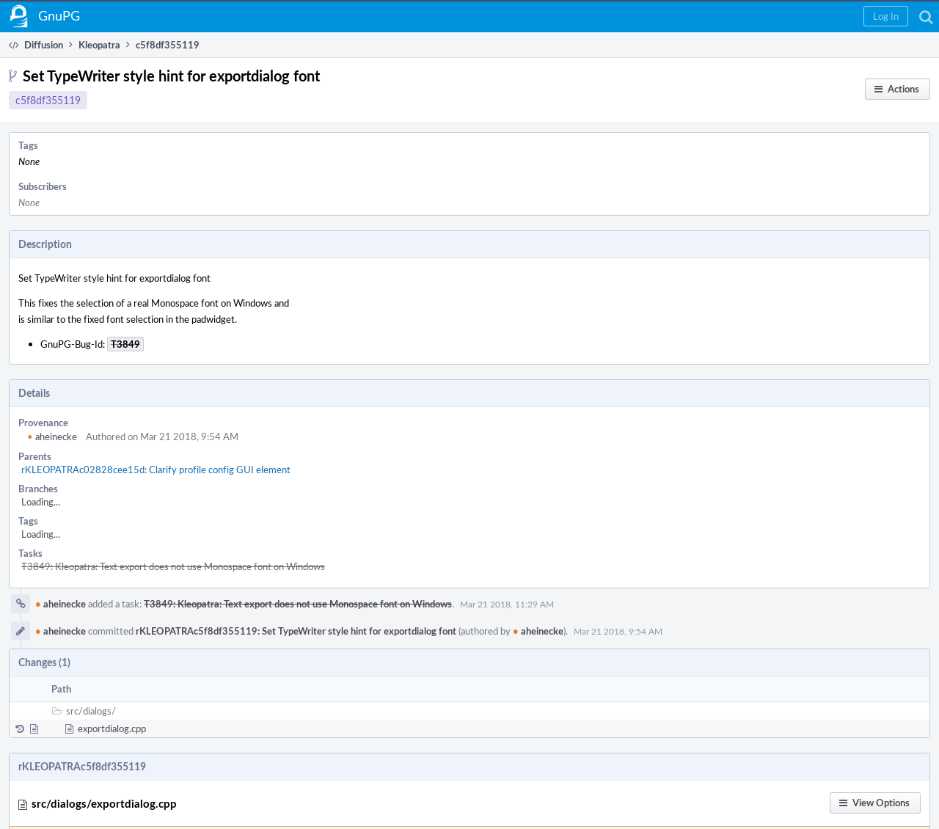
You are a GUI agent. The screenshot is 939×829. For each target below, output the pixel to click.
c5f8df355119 (48, 100)
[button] (885, 16)
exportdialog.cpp (112, 728)
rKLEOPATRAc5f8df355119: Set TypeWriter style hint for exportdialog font (296, 631)
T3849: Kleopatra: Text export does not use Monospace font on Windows (173, 566)
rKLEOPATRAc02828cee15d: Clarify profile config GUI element (156, 469)
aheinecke (52, 436)
